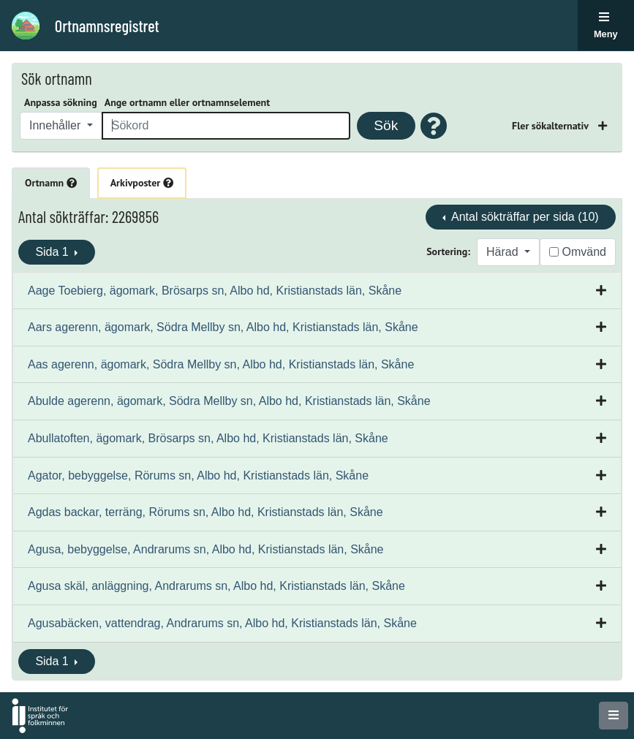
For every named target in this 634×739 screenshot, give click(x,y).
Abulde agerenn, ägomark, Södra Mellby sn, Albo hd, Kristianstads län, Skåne (229, 401)
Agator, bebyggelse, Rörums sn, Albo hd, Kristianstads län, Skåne (198, 475)
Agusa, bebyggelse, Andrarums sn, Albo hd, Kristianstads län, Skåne (206, 549)
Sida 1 (53, 252)
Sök (386, 125)
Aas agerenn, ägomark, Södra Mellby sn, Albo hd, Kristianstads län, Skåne (221, 364)
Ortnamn (51, 182)
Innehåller (56, 125)
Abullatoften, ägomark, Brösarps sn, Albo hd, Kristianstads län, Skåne (208, 438)
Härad (503, 252)
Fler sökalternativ (551, 125)
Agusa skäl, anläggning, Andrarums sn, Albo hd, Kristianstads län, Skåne (216, 586)
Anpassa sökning (60, 102)
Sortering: (448, 251)
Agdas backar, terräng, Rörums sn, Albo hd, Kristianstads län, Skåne (205, 512)
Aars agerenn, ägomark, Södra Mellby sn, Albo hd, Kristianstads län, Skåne (223, 327)
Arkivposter (141, 182)
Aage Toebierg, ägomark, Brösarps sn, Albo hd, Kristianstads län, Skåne (214, 290)
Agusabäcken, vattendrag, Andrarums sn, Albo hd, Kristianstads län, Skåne (222, 623)
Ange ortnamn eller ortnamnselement (187, 102)
